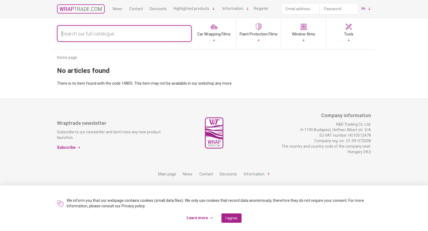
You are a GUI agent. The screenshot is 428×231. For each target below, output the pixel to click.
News (117, 9)
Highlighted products (191, 8)
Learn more (197, 218)
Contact (136, 9)
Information (233, 8)
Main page (167, 174)
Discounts (158, 9)
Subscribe (66, 147)
